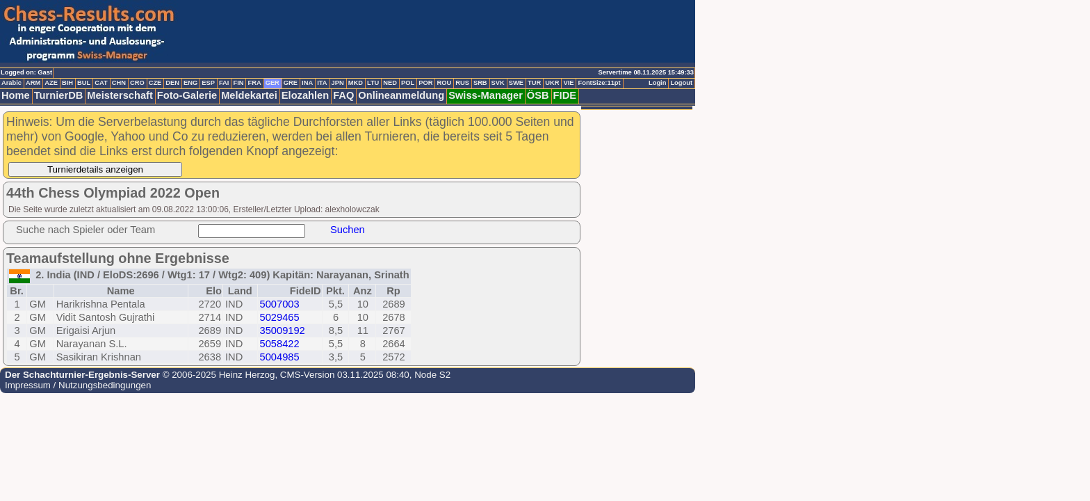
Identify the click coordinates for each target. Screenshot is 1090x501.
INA (307, 82)
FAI (224, 82)
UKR (552, 82)
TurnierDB (58, 95)
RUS (462, 82)
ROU (444, 82)
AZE (51, 82)
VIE (568, 82)
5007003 (280, 304)
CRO (137, 82)
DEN (172, 82)
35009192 (282, 330)
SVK (498, 82)
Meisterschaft (120, 95)
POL (407, 82)
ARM (33, 82)
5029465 (280, 317)
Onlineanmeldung (401, 95)
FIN (238, 82)
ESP (208, 82)
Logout (681, 82)
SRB (480, 82)
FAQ (343, 95)
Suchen (347, 229)
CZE (155, 82)
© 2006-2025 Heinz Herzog (217, 374)
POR (425, 82)
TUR (534, 82)
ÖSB (538, 95)
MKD (355, 82)
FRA (254, 82)
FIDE (564, 95)
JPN (338, 82)
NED (390, 82)
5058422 (280, 343)
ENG (190, 82)
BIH (67, 82)
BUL (83, 82)
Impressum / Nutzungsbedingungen (78, 385)
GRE (291, 82)
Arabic (11, 82)
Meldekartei (249, 95)
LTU (373, 82)
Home (15, 95)
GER (272, 82)
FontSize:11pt (599, 82)
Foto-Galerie (187, 95)
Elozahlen (305, 95)
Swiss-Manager (485, 95)
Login (657, 82)
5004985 (280, 357)
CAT (101, 82)
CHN (119, 82)
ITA (322, 82)
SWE (516, 82)
